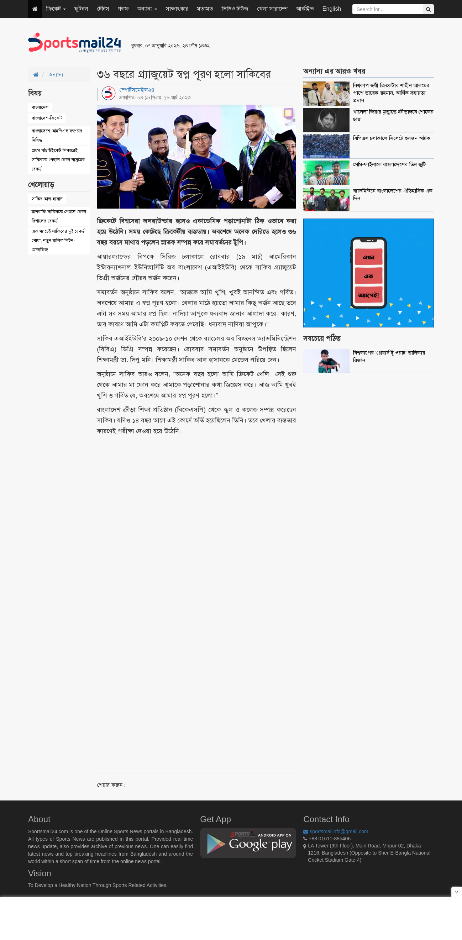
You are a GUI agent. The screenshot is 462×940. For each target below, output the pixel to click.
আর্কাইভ (305, 9)
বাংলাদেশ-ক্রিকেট (47, 118)
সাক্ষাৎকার (177, 9)
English (331, 9)
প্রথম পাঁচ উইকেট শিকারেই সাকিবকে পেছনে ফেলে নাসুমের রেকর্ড (58, 160)
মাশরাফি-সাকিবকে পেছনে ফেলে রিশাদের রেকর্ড (59, 216)
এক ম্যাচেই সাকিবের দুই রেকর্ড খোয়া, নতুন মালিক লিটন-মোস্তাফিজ (58, 240)
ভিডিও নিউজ (235, 9)
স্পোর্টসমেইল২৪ (137, 90)
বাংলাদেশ (40, 107)
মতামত (205, 9)
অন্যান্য (147, 9)
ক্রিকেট (56, 9)
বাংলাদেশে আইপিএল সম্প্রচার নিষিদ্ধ (57, 135)
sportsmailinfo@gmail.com (335, 831)
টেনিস (103, 9)
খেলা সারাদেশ (272, 9)
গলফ (123, 9)
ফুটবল (81, 9)
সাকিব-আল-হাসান (47, 198)
